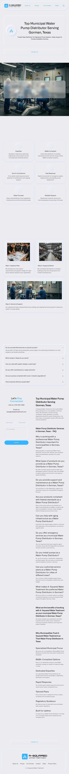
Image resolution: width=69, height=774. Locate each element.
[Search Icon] (63, 5)
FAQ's (44, 763)
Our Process (30, 763)
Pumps (22, 763)
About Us (15, 763)
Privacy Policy (52, 763)
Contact (38, 763)
